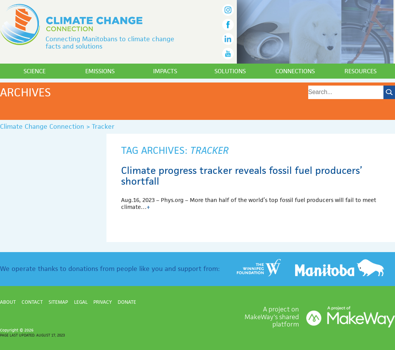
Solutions (230, 71)
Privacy (102, 302)
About (8, 302)
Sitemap (58, 302)
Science (35, 71)
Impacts (165, 71)
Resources (360, 71)
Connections (295, 71)
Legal (81, 302)
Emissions (100, 71)
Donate (127, 302)
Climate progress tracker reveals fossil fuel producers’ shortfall (241, 175)
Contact (32, 302)
